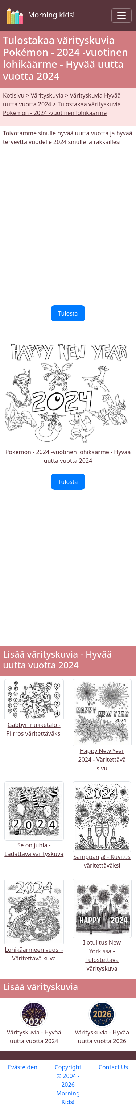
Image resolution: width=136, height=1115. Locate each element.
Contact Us (113, 1067)
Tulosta (68, 313)
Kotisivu (13, 95)
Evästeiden (22, 1067)
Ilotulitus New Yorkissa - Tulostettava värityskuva (102, 938)
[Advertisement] (68, 226)
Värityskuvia (47, 95)
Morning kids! (39, 15)
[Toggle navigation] (121, 15)
